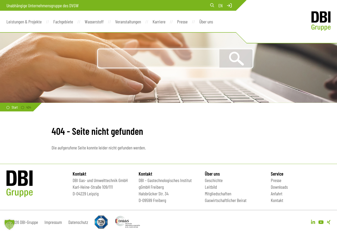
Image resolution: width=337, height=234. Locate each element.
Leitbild (211, 187)
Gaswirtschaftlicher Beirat (226, 200)
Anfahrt (276, 193)
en (220, 5)
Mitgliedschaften (218, 193)
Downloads (279, 187)
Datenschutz (78, 222)
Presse (276, 180)
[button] (9, 224)
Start (15, 107)
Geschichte (214, 180)
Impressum (53, 222)
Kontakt (277, 200)
